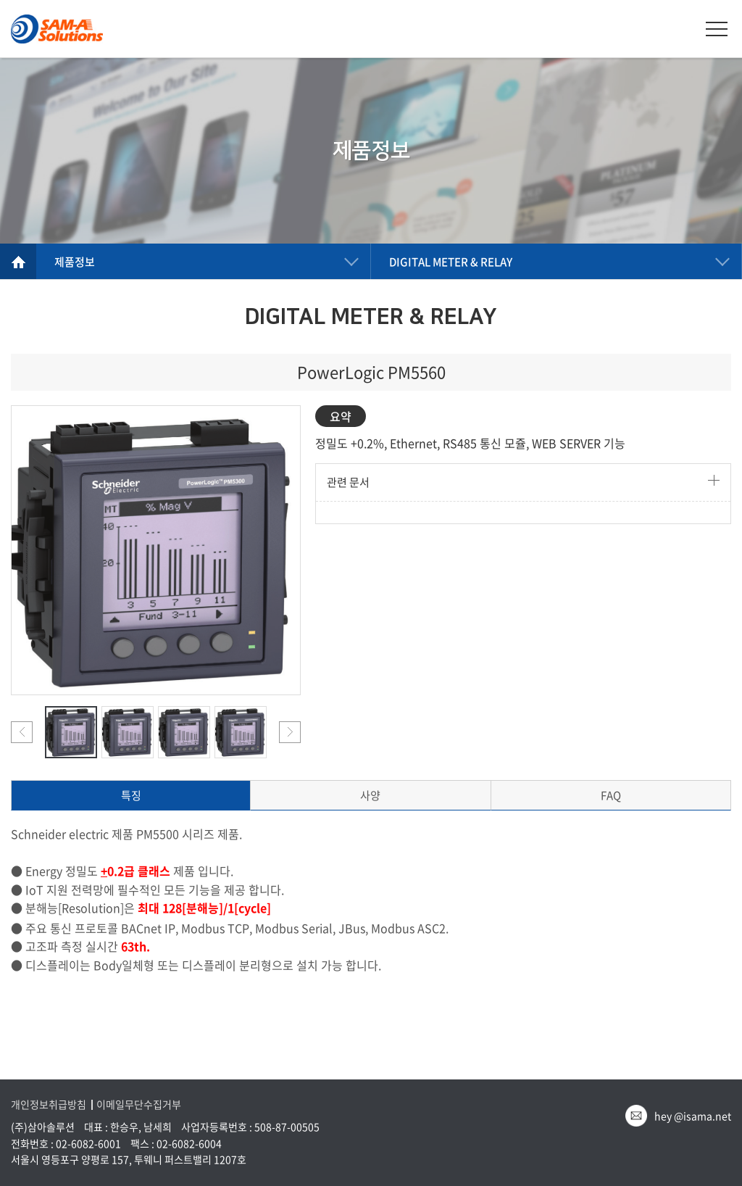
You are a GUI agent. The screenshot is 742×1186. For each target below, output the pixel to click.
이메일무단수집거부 (138, 1104)
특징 (131, 795)
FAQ (611, 795)
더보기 (714, 480)
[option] (156, 550)
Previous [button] (22, 732)
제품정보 (74, 262)
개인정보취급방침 (48, 1104)
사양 (370, 795)
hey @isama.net (692, 1115)
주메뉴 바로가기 (0, 0)
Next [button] (290, 732)
